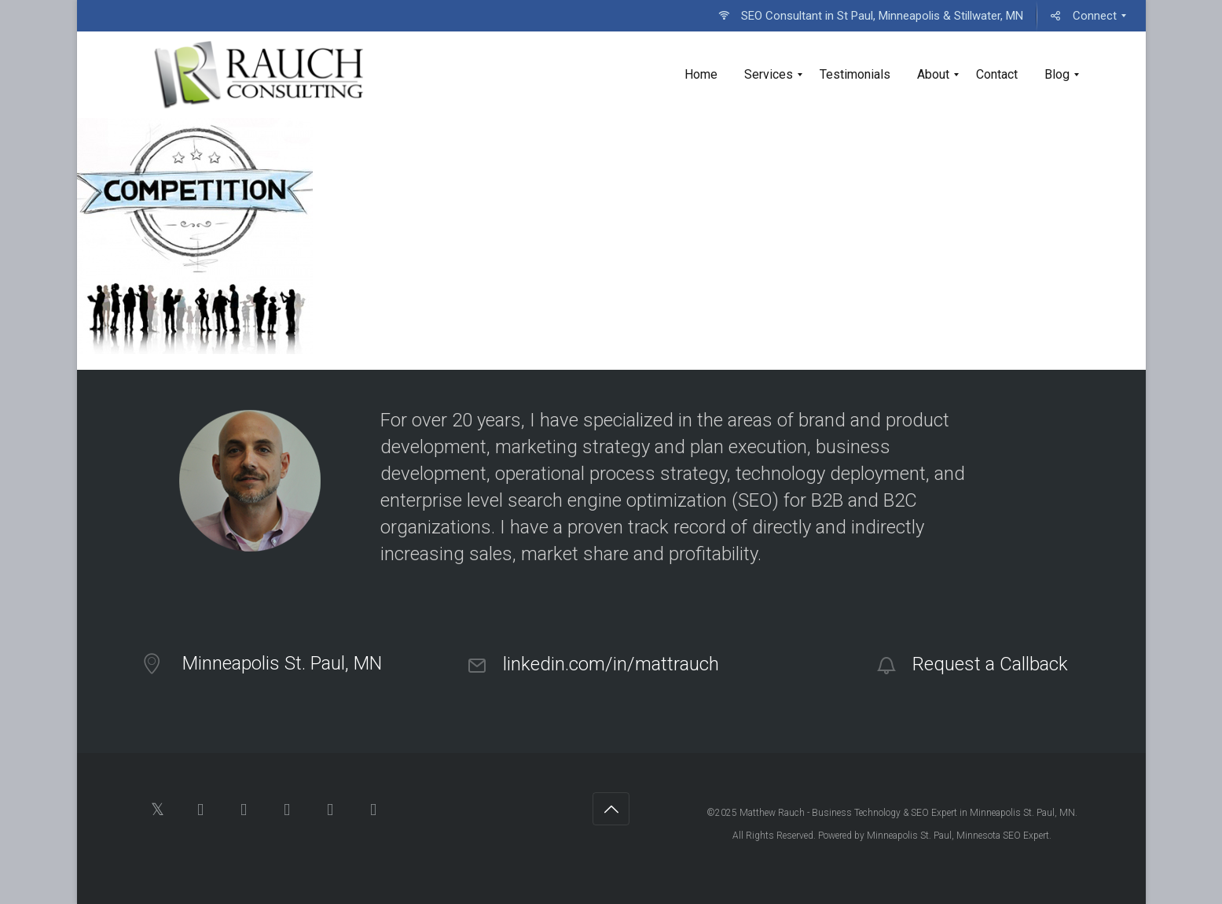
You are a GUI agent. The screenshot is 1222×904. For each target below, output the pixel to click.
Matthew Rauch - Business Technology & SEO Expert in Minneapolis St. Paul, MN (907, 812)
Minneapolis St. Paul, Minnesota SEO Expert (958, 835)
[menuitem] (871, 15)
